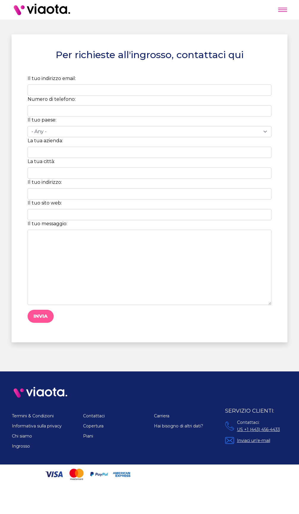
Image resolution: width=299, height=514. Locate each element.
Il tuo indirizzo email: (52, 78)
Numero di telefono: (52, 99)
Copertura (93, 426)
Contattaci (94, 416)
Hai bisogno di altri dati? (178, 426)
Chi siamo (22, 436)
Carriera (161, 416)
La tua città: (41, 161)
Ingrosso (21, 446)
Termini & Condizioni (33, 416)
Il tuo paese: (42, 120)
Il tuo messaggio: (47, 223)
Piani (88, 436)
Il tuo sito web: (45, 203)
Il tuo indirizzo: (45, 182)
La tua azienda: (45, 140)
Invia (41, 316)
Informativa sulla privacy (37, 426)
